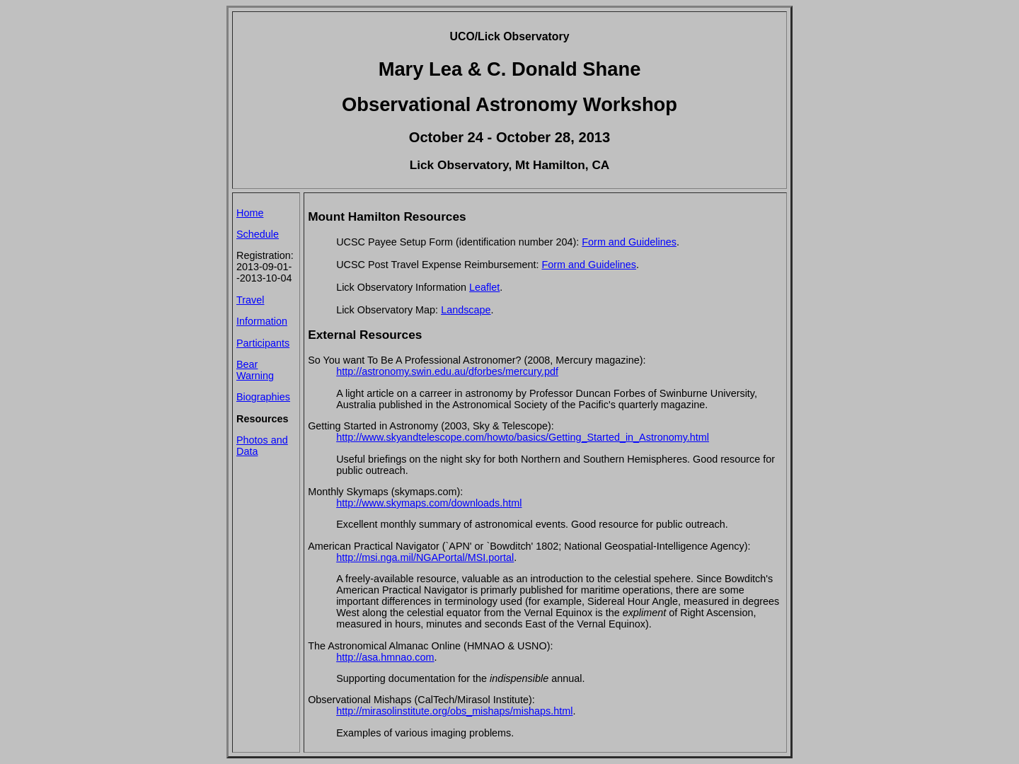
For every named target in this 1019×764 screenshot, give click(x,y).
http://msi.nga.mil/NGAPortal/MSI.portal (425, 557)
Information (261, 321)
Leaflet (484, 287)
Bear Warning (255, 370)
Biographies (263, 397)
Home (249, 213)
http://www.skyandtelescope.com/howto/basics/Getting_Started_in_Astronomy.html (522, 437)
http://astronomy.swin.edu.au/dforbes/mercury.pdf (447, 371)
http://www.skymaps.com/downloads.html (429, 503)
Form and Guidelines (629, 242)
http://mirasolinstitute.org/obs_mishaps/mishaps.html (454, 711)
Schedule (257, 234)
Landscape (465, 310)
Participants (262, 343)
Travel (250, 300)
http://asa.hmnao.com (385, 657)
